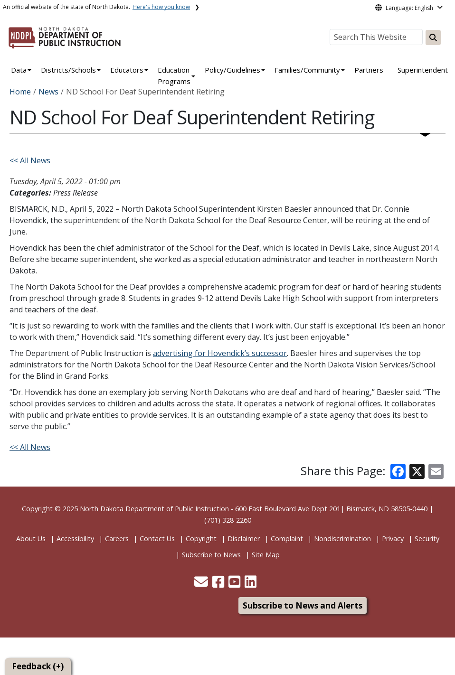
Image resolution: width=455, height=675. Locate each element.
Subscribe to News (211, 554)
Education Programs (174, 75)
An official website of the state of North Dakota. (96, 7)
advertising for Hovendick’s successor (220, 353)
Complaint (287, 538)
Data (19, 70)
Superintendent (423, 70)
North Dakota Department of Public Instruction (154, 508)
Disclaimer (244, 538)
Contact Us (157, 538)
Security (427, 538)
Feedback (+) (38, 666)
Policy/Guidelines (232, 70)
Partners (368, 70)
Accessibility (75, 538)
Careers (117, 538)
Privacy (393, 538)
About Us (31, 538)
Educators (126, 70)
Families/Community (307, 70)
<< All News (29, 160)
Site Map (266, 554)
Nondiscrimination (342, 538)
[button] (202, 584)
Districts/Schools (68, 70)
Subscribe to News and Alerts (302, 605)
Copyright (201, 538)
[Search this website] (433, 37)
